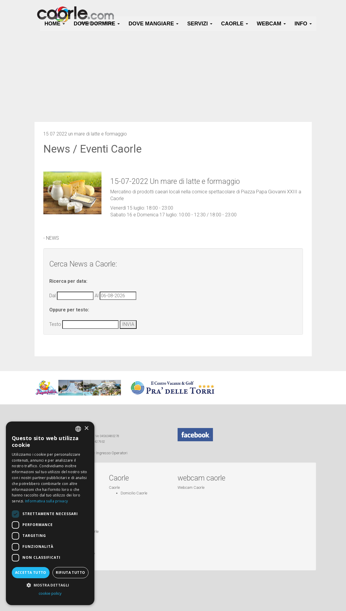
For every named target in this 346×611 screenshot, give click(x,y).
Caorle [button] (234, 24)
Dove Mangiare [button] (153, 24)
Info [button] (303, 24)
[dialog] (50, 513)
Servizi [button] (199, 24)
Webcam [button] (271, 24)
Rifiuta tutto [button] (70, 572)
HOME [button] (55, 24)
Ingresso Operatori (111, 453)
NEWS (52, 238)
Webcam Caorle (191, 487)
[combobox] (78, 429)
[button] (50, 585)
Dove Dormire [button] (97, 24)
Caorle (114, 487)
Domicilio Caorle (134, 493)
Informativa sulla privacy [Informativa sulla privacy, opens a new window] (46, 501)
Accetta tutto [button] (30, 572)
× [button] (86, 428)
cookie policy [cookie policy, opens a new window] (50, 593)
